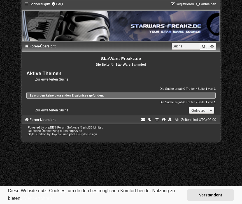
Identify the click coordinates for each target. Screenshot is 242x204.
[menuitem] (57, 4)
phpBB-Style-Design (83, 134)
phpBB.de (75, 130)
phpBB (49, 127)
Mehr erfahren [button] (38, 198)
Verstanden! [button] (210, 195)
